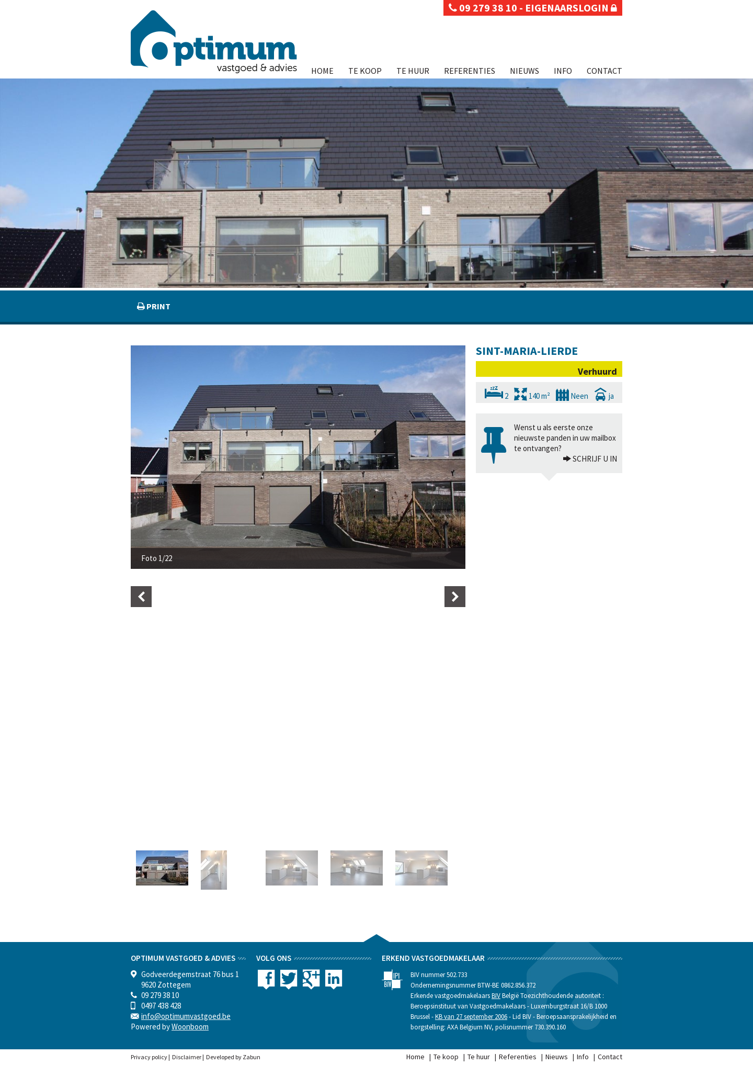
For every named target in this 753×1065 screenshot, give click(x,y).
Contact (604, 70)
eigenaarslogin (571, 7)
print (157, 306)
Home (322, 70)
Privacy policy (149, 1057)
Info (563, 70)
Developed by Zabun (233, 1057)
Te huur (412, 70)
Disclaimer (186, 1057)
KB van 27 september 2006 (471, 1016)
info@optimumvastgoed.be (186, 1016)
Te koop (365, 70)
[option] (298, 457)
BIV (496, 995)
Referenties (469, 70)
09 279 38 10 (483, 7)
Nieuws (524, 70)
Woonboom (190, 1027)
